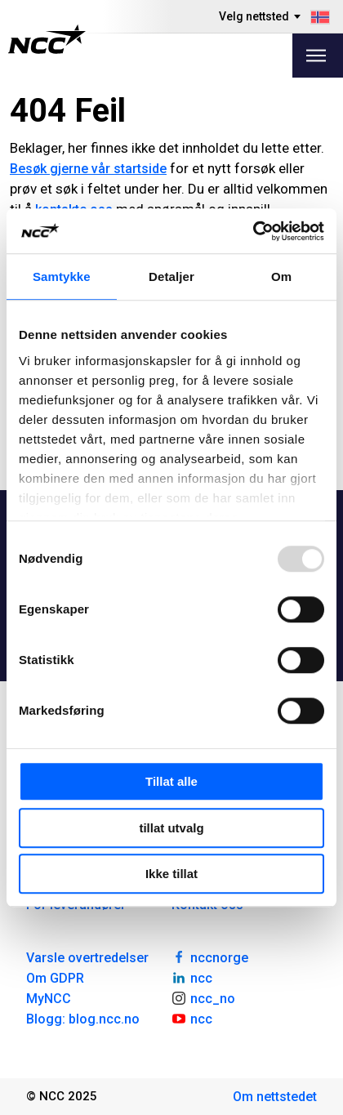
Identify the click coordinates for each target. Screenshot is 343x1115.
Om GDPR (55, 978)
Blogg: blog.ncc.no (83, 1019)
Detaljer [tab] (171, 276)
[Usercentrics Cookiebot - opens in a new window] (252, 231)
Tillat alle (171, 781)
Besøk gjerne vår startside (88, 168)
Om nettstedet (275, 1096)
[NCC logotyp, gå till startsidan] (47, 39)
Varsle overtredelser (87, 958)
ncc (192, 977)
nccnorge (210, 957)
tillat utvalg (171, 828)
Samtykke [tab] (62, 276)
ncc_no (203, 997)
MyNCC (48, 998)
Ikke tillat (171, 874)
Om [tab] (281, 276)
